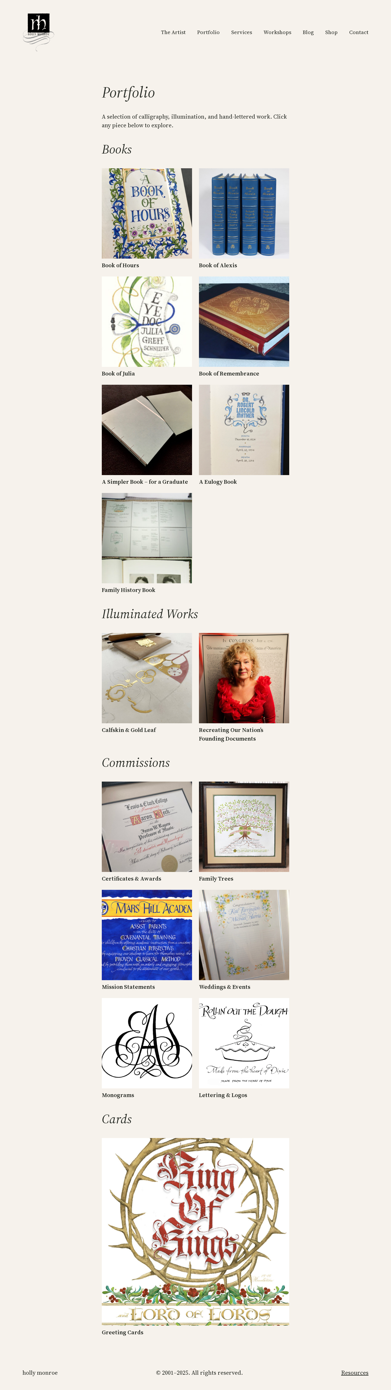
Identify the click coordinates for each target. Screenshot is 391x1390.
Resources (355, 1373)
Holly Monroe (40, 1373)
